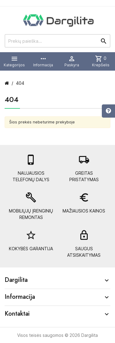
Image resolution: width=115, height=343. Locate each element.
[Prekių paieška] (57, 41)
